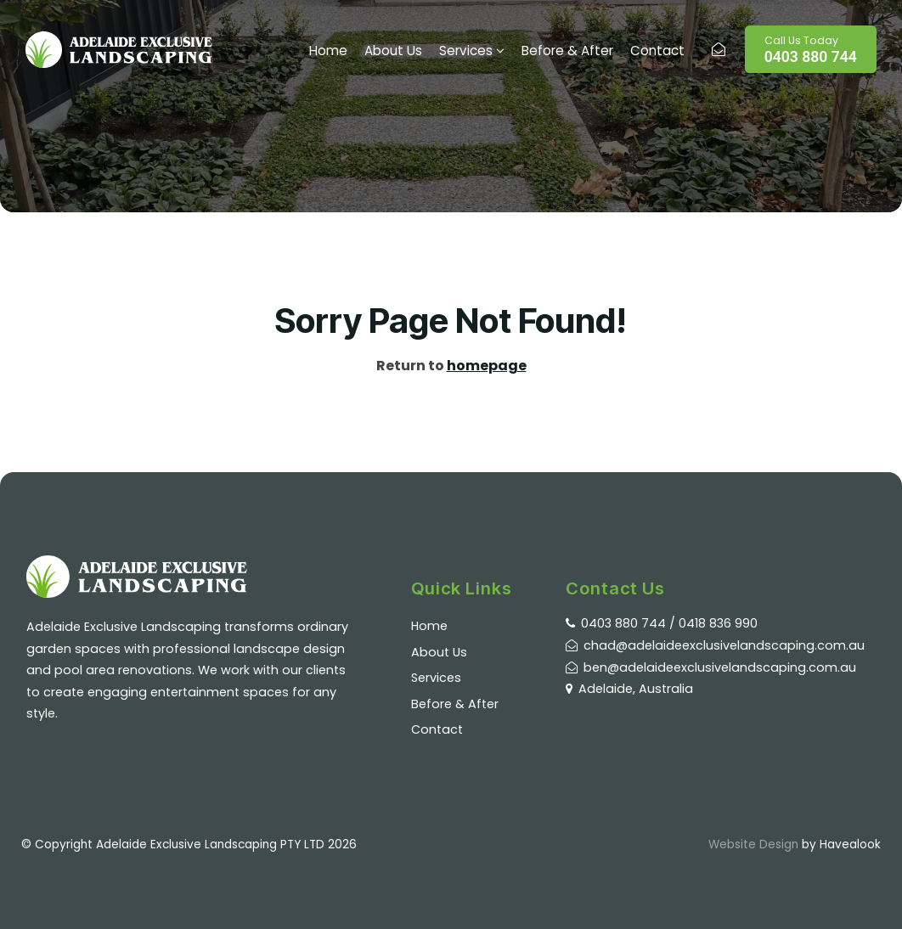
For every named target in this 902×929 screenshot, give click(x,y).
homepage (487, 365)
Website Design (753, 844)
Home (328, 50)
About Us (393, 50)
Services (466, 50)
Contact (657, 50)
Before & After (567, 50)
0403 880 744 (810, 49)
